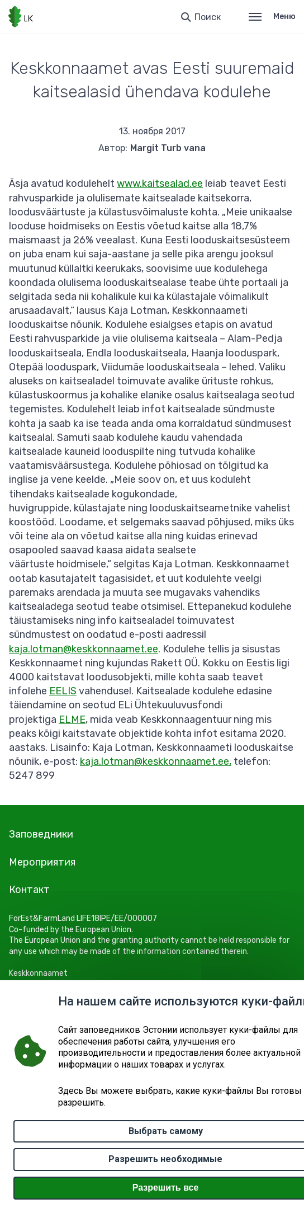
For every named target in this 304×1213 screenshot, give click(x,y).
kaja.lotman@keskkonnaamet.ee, (155, 761)
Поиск (207, 17)
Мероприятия (42, 862)
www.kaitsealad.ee (160, 183)
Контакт (29, 889)
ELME (72, 719)
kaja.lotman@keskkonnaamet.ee (83, 649)
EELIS (63, 691)
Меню (272, 16)
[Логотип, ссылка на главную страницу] (20, 16)
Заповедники (41, 834)
